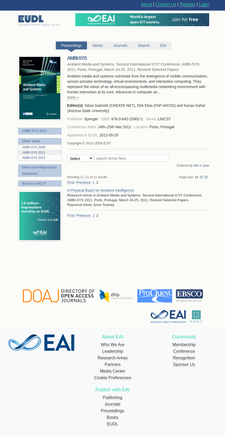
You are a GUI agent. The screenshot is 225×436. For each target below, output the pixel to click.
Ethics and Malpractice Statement (39, 170)
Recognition (184, 358)
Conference (184, 351)
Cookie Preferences (112, 377)
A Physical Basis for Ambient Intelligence (100, 190)
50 (206, 177)
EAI (163, 45)
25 (201, 177)
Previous (83, 182)
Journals (112, 404)
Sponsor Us (184, 364)
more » (73, 97)
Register (188, 4)
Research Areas (113, 358)
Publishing (112, 397)
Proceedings (112, 411)
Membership (184, 344)
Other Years (31, 141)
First (70, 182)
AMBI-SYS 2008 (33, 147)
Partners (113, 364)
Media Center (112, 371)
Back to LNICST (34, 183)
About (146, 4)
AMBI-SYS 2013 (33, 158)
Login (204, 4)
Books (112, 417)
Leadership (112, 351)
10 (196, 177)
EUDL (112, 424)
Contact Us (165, 4)
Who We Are (113, 344)
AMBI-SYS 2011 (34, 131)
